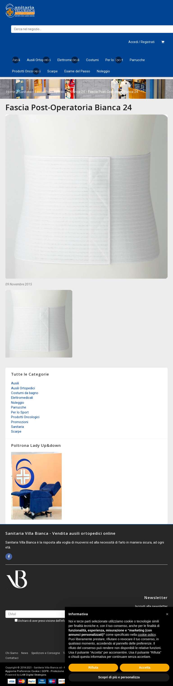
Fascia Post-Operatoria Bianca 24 (60, 92)
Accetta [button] (144, 667)
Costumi (92, 60)
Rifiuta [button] (93, 667)
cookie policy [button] (146, 634)
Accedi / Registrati (141, 42)
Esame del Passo (77, 71)
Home (10, 92)
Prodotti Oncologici (26, 71)
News (24, 653)
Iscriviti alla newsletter (151, 606)
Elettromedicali (68, 60)
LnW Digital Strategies (33, 674)
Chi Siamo (11, 653)
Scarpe (52, 71)
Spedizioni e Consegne (45, 653)
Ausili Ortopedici (39, 60)
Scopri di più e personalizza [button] (119, 677)
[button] (167, 614)
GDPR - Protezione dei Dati (58, 671)
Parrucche (137, 60)
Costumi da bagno (24, 393)
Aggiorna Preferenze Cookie (22, 671)
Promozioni (19, 422)
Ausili (16, 60)
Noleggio (103, 71)
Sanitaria (25, 92)
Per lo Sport (114, 60)
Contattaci (11, 658)
